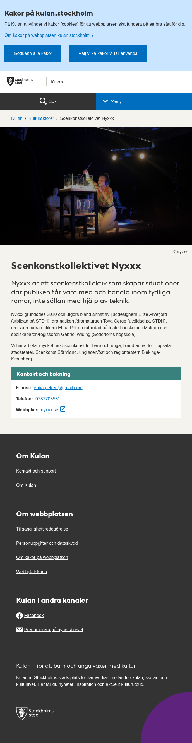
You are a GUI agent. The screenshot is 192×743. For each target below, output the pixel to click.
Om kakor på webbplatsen (42, 557)
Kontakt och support (36, 471)
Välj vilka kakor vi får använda (108, 53)
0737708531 (47, 398)
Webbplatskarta (31, 571)
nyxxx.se (49, 409)
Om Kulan (26, 485)
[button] (144, 101)
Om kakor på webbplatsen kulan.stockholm (47, 35)
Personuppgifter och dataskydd (47, 543)
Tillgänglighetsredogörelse (42, 529)
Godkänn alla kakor (33, 53)
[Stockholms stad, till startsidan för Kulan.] (96, 81)
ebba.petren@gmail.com (58, 387)
